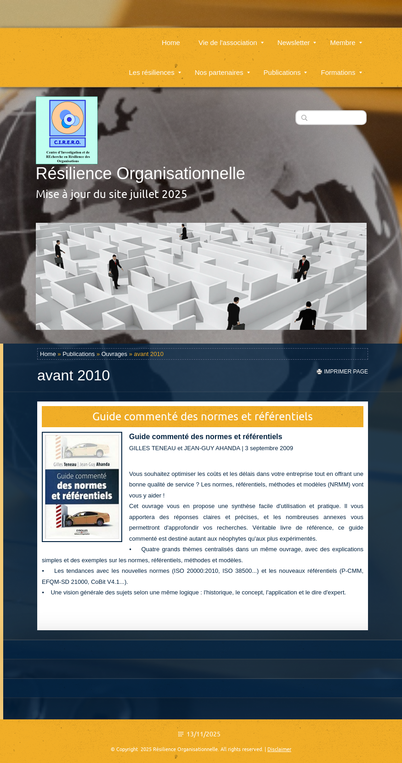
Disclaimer (279, 749)
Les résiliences (155, 66)
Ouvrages (114, 353)
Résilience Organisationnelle (140, 173)
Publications (285, 66)
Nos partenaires (222, 66)
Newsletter (297, 37)
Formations (341, 66)
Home (171, 37)
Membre (346, 37)
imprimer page (346, 371)
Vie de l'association (231, 37)
